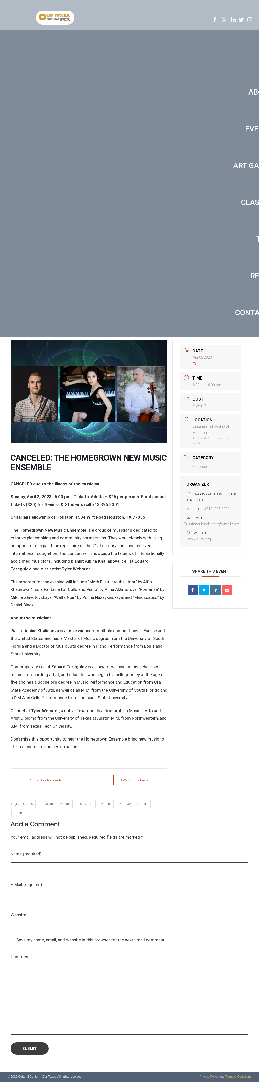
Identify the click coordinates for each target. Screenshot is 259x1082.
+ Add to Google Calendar (47, 780)
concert (86, 804)
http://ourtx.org (199, 539)
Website (18, 914)
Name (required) (26, 853)
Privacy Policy (209, 1076)
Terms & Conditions (238, 1076)
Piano (18, 813)
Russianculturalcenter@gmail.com (211, 524)
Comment (20, 956)
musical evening (134, 804)
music (106, 804)
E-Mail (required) (26, 884)
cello (28, 804)
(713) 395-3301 (217, 509)
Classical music (56, 804)
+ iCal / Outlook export (133, 780)
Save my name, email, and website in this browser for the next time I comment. (90, 939)
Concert (201, 467)
